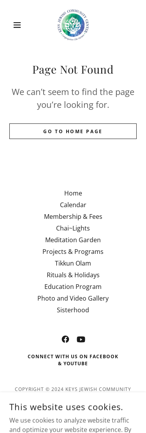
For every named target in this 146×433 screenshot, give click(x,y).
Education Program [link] (73, 286)
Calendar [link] (73, 205)
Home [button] (73, 193)
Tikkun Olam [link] (73, 263)
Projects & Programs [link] (73, 251)
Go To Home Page (73, 131)
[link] (73, 24)
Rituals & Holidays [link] (73, 275)
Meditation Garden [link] (73, 240)
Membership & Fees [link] (73, 216)
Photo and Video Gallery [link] (73, 298)
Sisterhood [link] (73, 310)
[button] (18, 25)
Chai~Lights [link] (73, 228)
